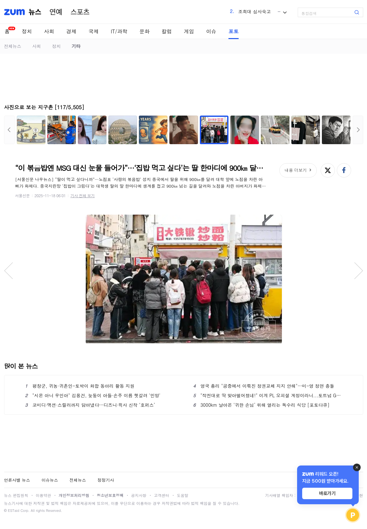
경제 (71, 31)
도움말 (182, 495)
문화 (144, 31)
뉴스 (35, 12)
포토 (233, 31)
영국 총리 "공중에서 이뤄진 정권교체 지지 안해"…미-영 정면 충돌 (264, 386)
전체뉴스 (12, 46)
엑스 (328, 170)
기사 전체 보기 (83, 195)
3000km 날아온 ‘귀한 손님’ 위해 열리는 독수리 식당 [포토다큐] (261, 405)
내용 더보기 (296, 170)
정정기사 (106, 480)
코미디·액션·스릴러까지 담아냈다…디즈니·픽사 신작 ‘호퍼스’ (90, 405)
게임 (189, 31)
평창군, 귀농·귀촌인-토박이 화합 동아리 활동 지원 (80, 386)
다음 (358, 130)
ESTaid (13, 510)
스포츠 (80, 12)
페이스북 (344, 170)
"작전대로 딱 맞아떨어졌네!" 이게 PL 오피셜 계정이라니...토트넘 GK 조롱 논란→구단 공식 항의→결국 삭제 (267, 395)
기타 (76, 46)
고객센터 (161, 495)
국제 (94, 31)
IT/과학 (119, 31)
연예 (56, 12)
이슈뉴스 (50, 480)
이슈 (211, 31)
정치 (27, 31)
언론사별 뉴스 (17, 480)
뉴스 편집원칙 (16, 495)
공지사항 (138, 495)
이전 (9, 130)
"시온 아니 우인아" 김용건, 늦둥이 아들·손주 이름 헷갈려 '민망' (92, 395)
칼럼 (167, 31)
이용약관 (43, 495)
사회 (49, 31)
